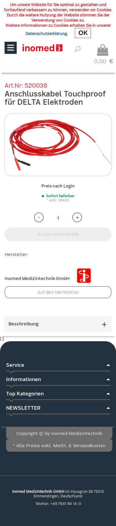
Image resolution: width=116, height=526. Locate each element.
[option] (58, 144)
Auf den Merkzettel (58, 292)
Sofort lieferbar (60, 195)
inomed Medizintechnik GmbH (50, 278)
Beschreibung (58, 324)
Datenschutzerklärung (46, 33)
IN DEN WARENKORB (58, 234)
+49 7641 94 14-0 (65, 503)
